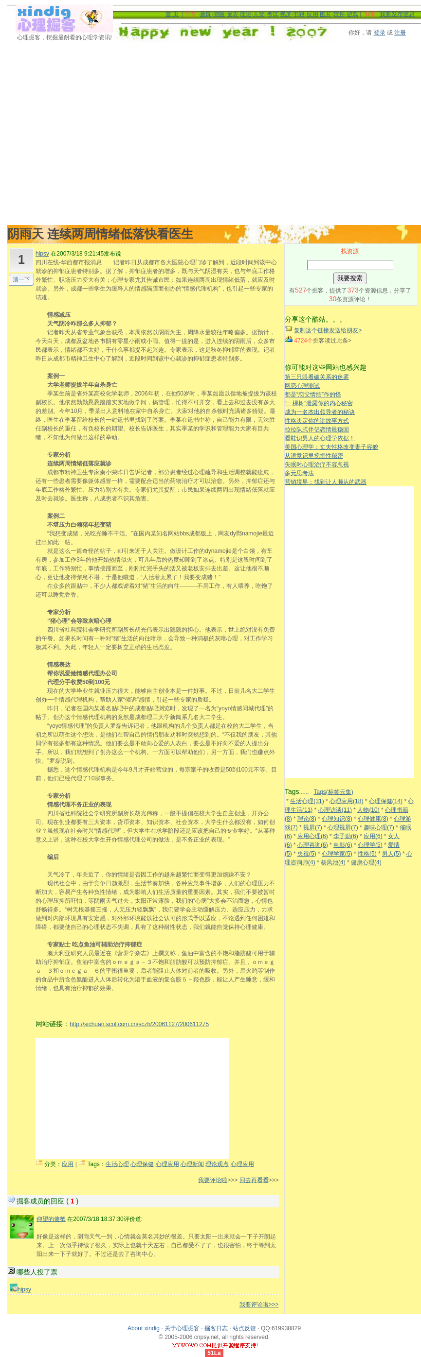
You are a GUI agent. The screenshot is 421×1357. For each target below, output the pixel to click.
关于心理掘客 (182, 1328)
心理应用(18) (346, 801)
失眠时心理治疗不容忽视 (317, 464)
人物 (259, 14)
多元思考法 (299, 473)
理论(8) (306, 818)
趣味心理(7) (379, 827)
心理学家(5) (337, 853)
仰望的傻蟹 (51, 1219)
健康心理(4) (366, 862)
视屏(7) (312, 827)
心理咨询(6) (312, 845)
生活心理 (117, 1164)
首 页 (172, 14)
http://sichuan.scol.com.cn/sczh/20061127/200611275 (139, 1024)
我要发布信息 (397, 14)
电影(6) (342, 845)
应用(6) (373, 836)
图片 (325, 14)
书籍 (299, 14)
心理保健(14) (386, 801)
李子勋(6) (345, 836)
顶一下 (21, 279)
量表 (232, 14)
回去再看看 (254, 1180)
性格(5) (367, 853)
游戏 (352, 14)
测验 (219, 14)
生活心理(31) (307, 801)
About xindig (144, 1328)
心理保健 (142, 1164)
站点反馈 (244, 1328)
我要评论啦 (212, 1180)
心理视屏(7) (343, 827)
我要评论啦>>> (259, 1304)
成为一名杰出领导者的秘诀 (320, 412)
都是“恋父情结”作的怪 (313, 394)
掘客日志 (216, 1328)
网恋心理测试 (302, 385)
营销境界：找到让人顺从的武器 (325, 482)
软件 (339, 14)
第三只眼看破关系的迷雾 (317, 377)
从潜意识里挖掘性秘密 (314, 455)
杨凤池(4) (333, 862)
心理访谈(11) (335, 810)
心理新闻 (192, 1164)
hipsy (42, 253)
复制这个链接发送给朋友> (328, 330)
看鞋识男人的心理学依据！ (320, 438)
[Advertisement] (91, 134)
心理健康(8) (373, 818)
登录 (379, 32)
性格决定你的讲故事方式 (317, 420)
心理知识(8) (337, 818)
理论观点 (217, 1164)
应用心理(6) (312, 836)
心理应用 (167, 1164)
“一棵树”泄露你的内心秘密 (319, 403)
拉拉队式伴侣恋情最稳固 (317, 429)
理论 (246, 14)
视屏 (286, 14)
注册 (400, 32)
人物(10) (368, 810)
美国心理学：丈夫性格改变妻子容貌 (331, 447)
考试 (272, 14)
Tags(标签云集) (333, 792)
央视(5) (306, 853)
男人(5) (391, 853)
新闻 (206, 14)
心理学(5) (370, 845)
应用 (312, 14)
